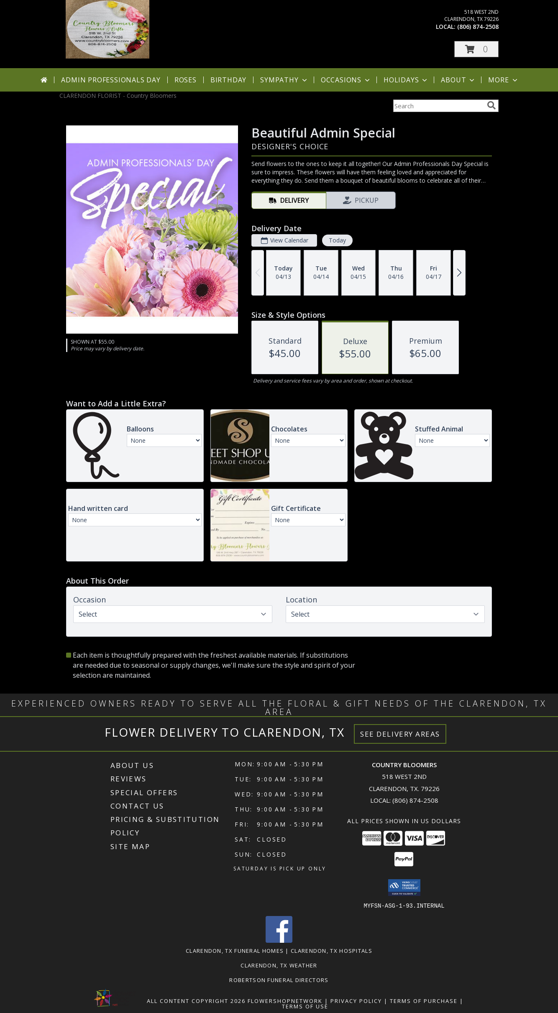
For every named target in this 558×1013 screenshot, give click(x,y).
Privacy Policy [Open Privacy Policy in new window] (356, 1000)
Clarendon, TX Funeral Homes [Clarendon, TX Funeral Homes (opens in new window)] (235, 950)
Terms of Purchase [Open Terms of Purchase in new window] (424, 1000)
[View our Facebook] (279, 940)
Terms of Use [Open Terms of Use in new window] (305, 1006)
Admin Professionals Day (110, 79)
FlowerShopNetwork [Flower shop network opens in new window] (285, 1000)
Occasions (346, 79)
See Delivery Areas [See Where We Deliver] (400, 734)
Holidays (406, 79)
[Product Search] (438, 106)
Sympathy (284, 79)
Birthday (228, 79)
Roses (185, 79)
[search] (491, 105)
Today (337, 240)
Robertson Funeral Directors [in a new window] (278, 979)
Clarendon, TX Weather (279, 965)
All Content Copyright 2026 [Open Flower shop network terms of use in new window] (196, 1000)
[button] (476, 49)
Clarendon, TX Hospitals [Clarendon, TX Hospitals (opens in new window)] (331, 950)
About (458, 79)
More (503, 79)
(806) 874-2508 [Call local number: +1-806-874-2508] (478, 27)
